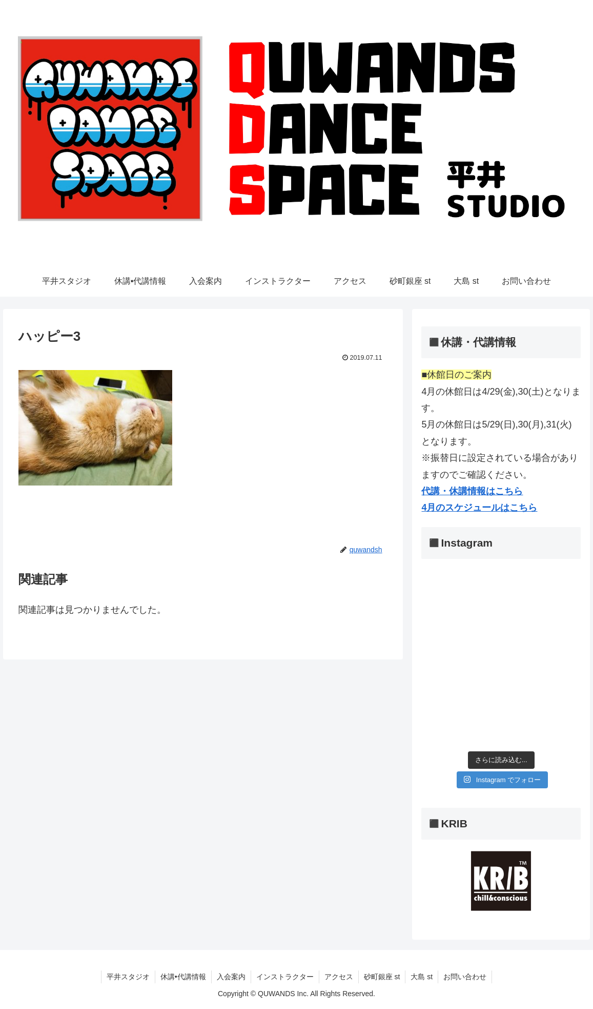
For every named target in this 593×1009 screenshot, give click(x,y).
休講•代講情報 (183, 977)
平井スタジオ (128, 977)
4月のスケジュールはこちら (479, 507)
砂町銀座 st (382, 977)
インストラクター (285, 977)
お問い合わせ (464, 977)
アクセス (338, 977)
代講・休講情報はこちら (472, 491)
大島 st (422, 977)
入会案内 (231, 977)
